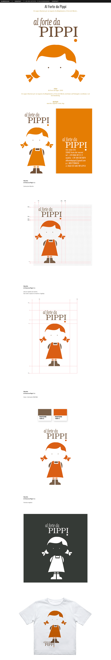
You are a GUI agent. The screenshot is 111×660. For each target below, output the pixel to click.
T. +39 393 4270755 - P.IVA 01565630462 (36, 1)
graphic (18, 1)
